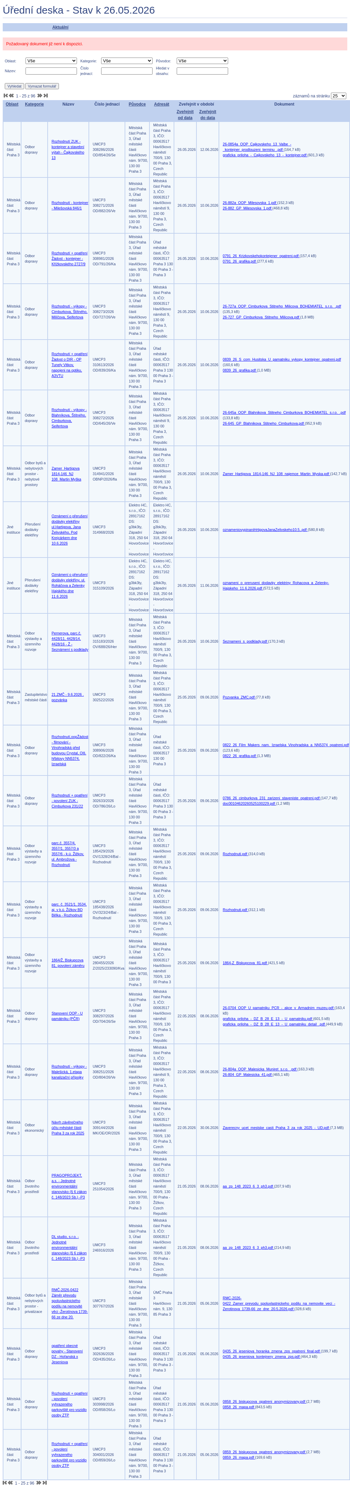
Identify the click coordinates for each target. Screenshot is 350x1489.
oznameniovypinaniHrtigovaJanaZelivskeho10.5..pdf (265, 530)
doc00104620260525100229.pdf (249, 803)
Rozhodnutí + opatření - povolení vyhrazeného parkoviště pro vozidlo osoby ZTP (69, 1404)
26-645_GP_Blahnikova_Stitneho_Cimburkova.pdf (264, 423)
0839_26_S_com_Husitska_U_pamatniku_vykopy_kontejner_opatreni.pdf (282, 359)
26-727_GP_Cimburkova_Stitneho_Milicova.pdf (261, 317)
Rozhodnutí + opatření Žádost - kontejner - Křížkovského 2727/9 (69, 258)
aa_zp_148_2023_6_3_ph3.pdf (248, 1186)
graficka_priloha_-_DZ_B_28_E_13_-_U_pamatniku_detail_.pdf (274, 1024)
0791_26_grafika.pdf (240, 261)
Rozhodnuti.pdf (235, 854)
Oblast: (10, 61)
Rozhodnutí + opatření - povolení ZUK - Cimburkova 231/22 (69, 800)
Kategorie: (88, 61)
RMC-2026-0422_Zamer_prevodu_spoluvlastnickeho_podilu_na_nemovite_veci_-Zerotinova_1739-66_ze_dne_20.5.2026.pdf (279, 1303)
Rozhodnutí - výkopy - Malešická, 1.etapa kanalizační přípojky (69, 1071)
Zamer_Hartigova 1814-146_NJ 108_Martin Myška (66, 473)
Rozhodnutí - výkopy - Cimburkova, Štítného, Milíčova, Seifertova (69, 311)
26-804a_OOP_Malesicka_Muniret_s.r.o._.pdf (260, 1069)
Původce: (163, 61)
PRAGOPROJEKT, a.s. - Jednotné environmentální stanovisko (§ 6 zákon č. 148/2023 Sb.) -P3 (68, 1186)
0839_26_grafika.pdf (240, 370)
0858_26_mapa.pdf (239, 1407)
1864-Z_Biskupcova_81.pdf (245, 963)
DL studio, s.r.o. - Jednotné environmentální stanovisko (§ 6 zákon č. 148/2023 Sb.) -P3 (68, 1247)
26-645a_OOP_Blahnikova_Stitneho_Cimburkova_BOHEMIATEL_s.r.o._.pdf (284, 412)
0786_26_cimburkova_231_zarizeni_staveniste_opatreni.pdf (271, 798)
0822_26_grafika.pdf (240, 756)
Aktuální (60, 27)
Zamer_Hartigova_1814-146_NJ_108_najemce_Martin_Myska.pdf (276, 474)
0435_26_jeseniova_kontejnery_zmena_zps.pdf (262, 1356)
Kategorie (34, 104)
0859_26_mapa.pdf (239, 1457)
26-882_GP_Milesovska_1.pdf (247, 208)
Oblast (12, 104)
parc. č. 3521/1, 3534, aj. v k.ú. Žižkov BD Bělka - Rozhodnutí (68, 909)
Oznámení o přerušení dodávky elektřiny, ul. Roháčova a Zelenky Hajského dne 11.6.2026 (69, 585)
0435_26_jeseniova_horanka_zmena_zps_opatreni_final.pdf (272, 1351)
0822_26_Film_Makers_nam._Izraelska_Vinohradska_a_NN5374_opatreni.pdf (286, 745)
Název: (10, 71)
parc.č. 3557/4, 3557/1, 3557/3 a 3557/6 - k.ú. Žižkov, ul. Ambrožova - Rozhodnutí (67, 854)
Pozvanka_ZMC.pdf (239, 697)
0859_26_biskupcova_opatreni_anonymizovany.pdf (264, 1452)
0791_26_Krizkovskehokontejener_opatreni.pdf (261, 256)
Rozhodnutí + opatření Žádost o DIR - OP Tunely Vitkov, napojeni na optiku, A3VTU (69, 365)
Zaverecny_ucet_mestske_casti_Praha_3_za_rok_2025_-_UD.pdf (276, 1128)
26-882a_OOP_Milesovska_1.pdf (250, 203)
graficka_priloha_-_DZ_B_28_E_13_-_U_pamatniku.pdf (268, 1019)
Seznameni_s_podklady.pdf (245, 641)
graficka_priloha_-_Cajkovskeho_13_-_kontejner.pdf (265, 155)
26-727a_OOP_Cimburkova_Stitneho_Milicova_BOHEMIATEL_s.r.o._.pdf (282, 306)
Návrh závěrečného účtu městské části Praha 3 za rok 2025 (67, 1127)
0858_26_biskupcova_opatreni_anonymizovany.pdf (264, 1401)
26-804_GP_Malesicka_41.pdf (247, 1074)
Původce (137, 104)
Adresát (161, 104)
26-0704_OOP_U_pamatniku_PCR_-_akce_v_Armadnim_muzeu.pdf (278, 1008)
